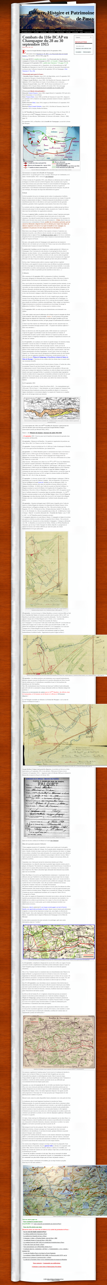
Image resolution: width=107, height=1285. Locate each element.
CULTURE (68, 32)
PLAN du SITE (88, 32)
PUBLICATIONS (60, 32)
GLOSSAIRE (75, 32)
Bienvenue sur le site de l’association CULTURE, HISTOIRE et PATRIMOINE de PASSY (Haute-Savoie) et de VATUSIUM (52, 30)
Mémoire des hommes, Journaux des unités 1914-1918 (46, 432)
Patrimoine (43, 32)
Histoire (36, 32)
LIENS (81, 32)
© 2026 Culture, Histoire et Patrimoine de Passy (53, 1279)
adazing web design (55, 1280)
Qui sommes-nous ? (27, 32)
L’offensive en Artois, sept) (48, 235)
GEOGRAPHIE (51, 32)
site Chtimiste (49, 176)
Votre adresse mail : (80, 46)
